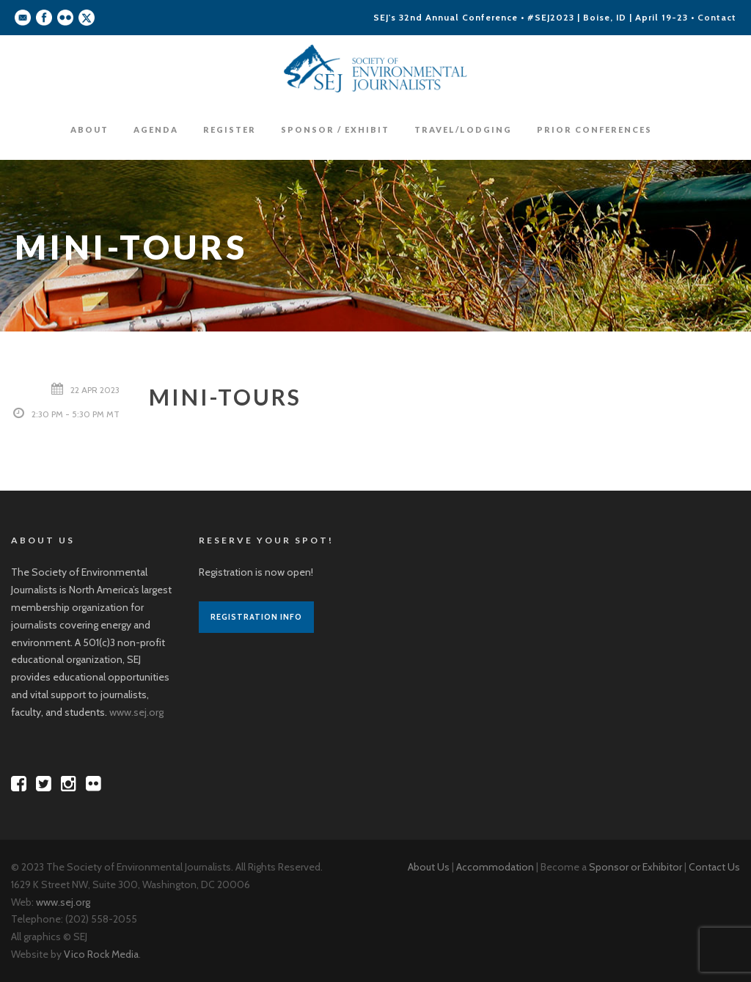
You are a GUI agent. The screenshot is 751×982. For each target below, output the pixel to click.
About (89, 129)
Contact (716, 17)
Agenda (155, 129)
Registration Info (256, 617)
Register (229, 129)
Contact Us (714, 866)
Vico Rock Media (101, 954)
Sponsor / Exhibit (335, 129)
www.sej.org (136, 712)
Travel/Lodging (463, 129)
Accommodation (495, 866)
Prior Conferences (594, 129)
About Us (429, 866)
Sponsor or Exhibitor (635, 866)
